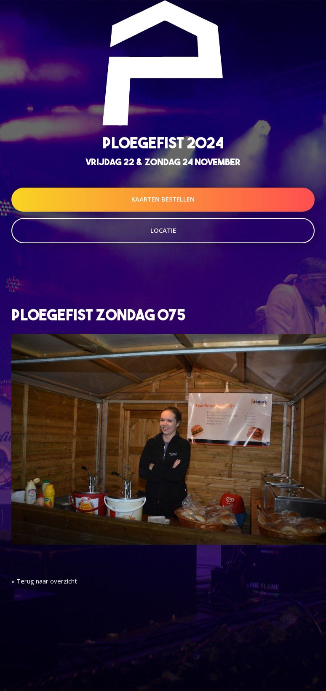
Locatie (163, 230)
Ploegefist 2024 (163, 142)
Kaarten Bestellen (163, 199)
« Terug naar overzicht (44, 581)
